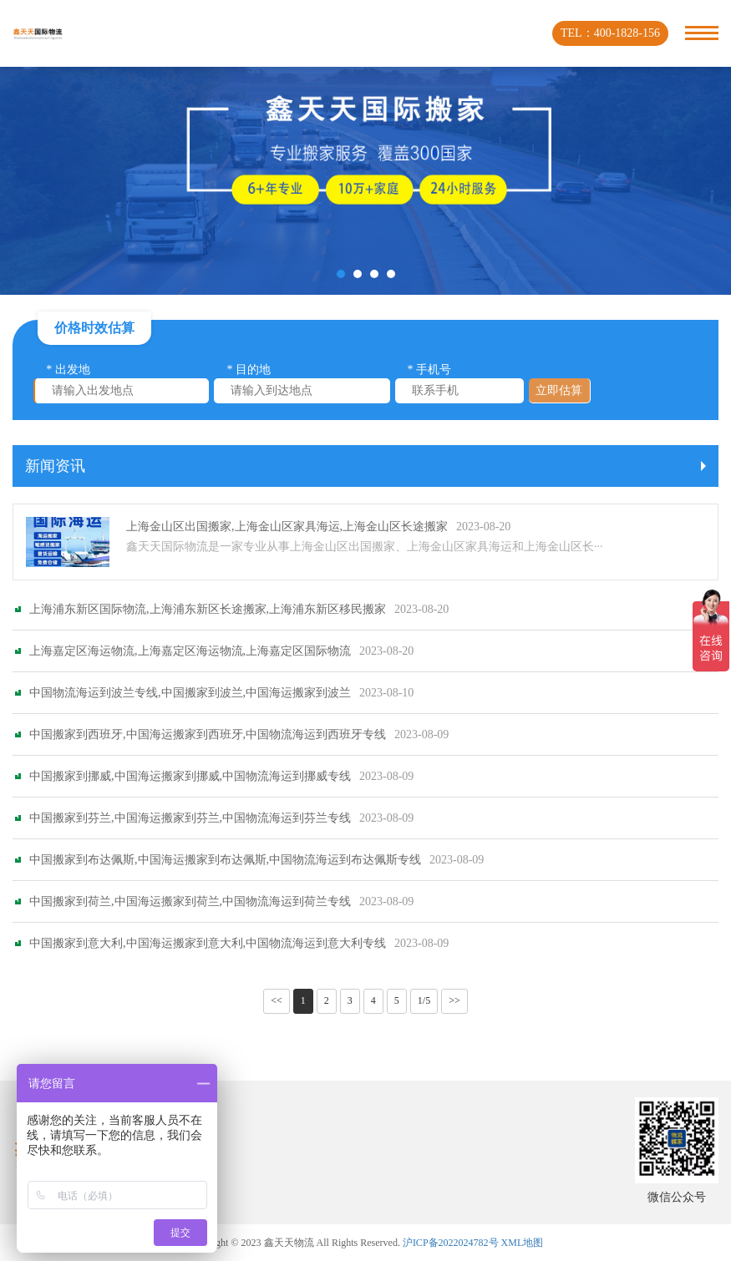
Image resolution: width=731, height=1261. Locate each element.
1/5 (424, 1000)
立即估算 (559, 390)
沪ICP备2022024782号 (451, 1242)
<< (276, 1000)
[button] (341, 274)
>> (454, 1000)
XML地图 (522, 1242)
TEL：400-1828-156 (610, 33)
